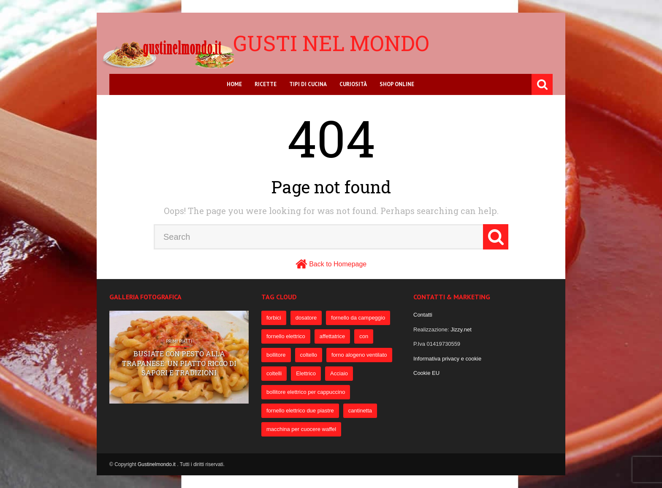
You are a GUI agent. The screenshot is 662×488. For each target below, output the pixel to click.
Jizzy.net (461, 329)
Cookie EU (426, 373)
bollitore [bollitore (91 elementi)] (276, 355)
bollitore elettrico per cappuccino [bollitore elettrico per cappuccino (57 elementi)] (305, 392)
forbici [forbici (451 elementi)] (273, 317)
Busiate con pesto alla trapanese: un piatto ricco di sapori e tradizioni (179, 363)
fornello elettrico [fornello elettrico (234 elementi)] (285, 336)
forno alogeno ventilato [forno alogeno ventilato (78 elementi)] (359, 355)
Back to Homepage (337, 264)
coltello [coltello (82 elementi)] (308, 355)
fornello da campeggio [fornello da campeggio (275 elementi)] (358, 317)
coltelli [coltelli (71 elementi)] (274, 373)
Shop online (397, 84)
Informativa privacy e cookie (447, 358)
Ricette (266, 84)
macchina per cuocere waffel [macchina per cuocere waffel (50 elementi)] (301, 429)
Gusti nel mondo (331, 43)
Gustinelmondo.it (157, 464)
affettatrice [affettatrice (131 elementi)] (332, 336)
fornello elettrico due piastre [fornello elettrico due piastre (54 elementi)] (300, 410)
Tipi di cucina (308, 84)
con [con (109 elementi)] (363, 336)
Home (234, 84)
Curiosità (353, 84)
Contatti (422, 315)
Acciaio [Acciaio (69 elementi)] (339, 373)
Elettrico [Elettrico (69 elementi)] (306, 373)
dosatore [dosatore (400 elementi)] (306, 317)
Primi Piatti (179, 341)
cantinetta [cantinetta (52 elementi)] (360, 410)
